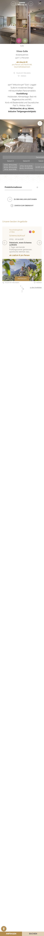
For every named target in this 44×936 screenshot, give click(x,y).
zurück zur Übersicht (23, 205)
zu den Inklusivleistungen (25, 199)
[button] (3, 928)
